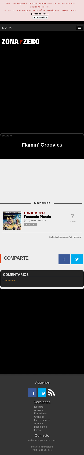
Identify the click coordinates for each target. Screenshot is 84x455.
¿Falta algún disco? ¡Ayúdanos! (65, 237)
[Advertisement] (42, 90)
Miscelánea (40, 426)
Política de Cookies (42, 450)
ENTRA (7, 27)
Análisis (38, 410)
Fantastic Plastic (37, 217)
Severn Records (38, 220)
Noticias (38, 407)
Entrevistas (40, 413)
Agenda (38, 423)
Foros (37, 430)
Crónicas (39, 416)
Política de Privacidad (42, 446)
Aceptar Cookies (40, 17)
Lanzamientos (42, 420)
